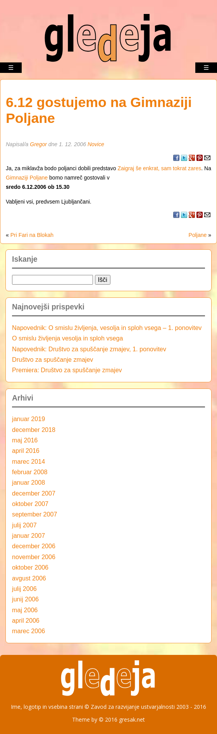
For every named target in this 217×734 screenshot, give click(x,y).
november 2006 (33, 556)
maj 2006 (25, 609)
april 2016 (26, 450)
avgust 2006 (29, 578)
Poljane (198, 235)
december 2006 (33, 545)
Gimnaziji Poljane (27, 177)
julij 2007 (24, 525)
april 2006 (26, 620)
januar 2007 (28, 535)
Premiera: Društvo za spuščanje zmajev (67, 369)
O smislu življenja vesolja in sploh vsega (67, 338)
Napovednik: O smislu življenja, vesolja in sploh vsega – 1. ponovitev (107, 327)
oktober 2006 (30, 567)
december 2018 (33, 429)
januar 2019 (28, 418)
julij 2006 (24, 588)
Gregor (38, 144)
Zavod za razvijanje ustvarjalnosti (133, 706)
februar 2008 (29, 471)
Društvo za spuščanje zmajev (52, 359)
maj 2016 (25, 440)
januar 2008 (28, 482)
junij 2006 (25, 599)
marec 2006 (28, 630)
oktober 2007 (30, 503)
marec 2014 (28, 461)
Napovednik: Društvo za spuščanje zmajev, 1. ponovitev (89, 348)
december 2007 (33, 493)
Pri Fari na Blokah (31, 235)
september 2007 (34, 514)
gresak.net (132, 719)
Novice (96, 144)
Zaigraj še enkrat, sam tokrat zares (159, 168)
